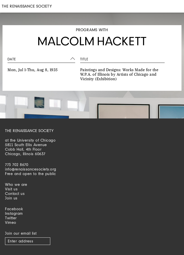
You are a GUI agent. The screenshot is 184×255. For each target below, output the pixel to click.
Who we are (16, 184)
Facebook (14, 208)
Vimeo (10, 222)
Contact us (15, 193)
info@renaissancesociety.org (30, 169)
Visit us (11, 189)
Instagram (14, 213)
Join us (11, 198)
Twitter (11, 218)
